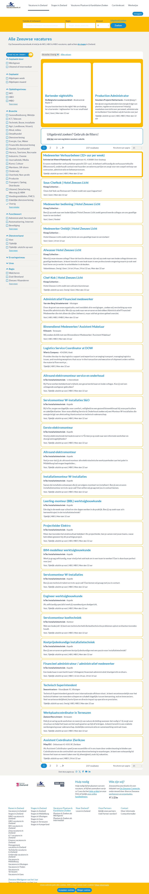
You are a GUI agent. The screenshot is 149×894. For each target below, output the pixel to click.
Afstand (99, 21)
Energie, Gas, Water (18, 141)
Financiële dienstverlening (22, 145)
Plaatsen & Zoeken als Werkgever (62, 814)
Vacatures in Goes (16, 874)
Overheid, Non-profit (19, 175)
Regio (68, 21)
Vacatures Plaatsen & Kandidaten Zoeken (89, 5)
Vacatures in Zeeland (38, 5)
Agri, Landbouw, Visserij (21, 126)
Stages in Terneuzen (39, 822)
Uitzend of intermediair (20, 67)
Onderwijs (14, 171)
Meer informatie (128, 811)
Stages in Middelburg (40, 814)
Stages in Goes (37, 819)
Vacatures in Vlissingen (18, 864)
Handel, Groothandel (19, 149)
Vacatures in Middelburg (13, 860)
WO (11, 93)
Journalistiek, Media (19, 160)
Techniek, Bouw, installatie (22, 122)
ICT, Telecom (15, 119)
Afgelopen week (17, 78)
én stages (82, 44)
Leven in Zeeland (83, 811)
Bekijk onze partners (107, 811)
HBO (11, 97)
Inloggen (138, 13)
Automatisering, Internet (21, 222)
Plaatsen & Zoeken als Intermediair (62, 819)
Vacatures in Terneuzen (13, 871)
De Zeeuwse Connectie (130, 788)
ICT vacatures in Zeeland (15, 836)
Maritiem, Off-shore (19, 167)
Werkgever (14, 63)
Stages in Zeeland (59, 5)
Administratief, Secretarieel (22, 218)
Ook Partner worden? (107, 814)
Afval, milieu (15, 130)
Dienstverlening (17, 137)
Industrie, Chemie (17, 156)
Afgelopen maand (17, 82)
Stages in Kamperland (40, 824)
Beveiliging (14, 225)
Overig (12, 204)
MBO (11, 101)
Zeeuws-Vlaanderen (19, 280)
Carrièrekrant (118, 5)
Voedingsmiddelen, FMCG (22, 196)
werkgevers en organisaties (120, 794)
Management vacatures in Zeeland (17, 846)
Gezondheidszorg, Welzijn (22, 115)
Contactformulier (128, 814)
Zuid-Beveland (16, 277)
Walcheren (14, 273)
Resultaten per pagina (121, 148)
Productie (14, 178)
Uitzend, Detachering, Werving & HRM (19, 191)
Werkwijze (133, 5)
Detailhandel (15, 134)
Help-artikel (94, 791)
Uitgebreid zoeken (118, 20)
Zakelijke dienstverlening (21, 200)
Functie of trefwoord (31, 21)
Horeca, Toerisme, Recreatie (22, 152)
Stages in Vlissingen (39, 816)
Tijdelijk (13, 243)
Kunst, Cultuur (16, 163)
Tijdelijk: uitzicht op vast (21, 247)
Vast (11, 240)
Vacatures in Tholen (16, 867)
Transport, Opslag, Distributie (18, 184)
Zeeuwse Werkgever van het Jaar (22, 882)
